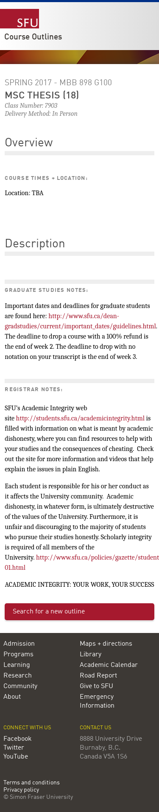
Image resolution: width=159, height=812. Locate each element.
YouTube (15, 756)
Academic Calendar (109, 665)
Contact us (96, 728)
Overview (29, 143)
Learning (16, 665)
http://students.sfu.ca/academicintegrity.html (80, 418)
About (12, 697)
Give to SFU (96, 686)
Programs (18, 654)
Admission (19, 644)
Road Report (98, 675)
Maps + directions (106, 644)
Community (20, 686)
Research (17, 675)
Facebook (17, 739)
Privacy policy (21, 790)
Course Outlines (33, 37)
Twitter (13, 748)
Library (90, 654)
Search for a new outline (49, 611)
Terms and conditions (31, 783)
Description (35, 244)
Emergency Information (97, 701)
